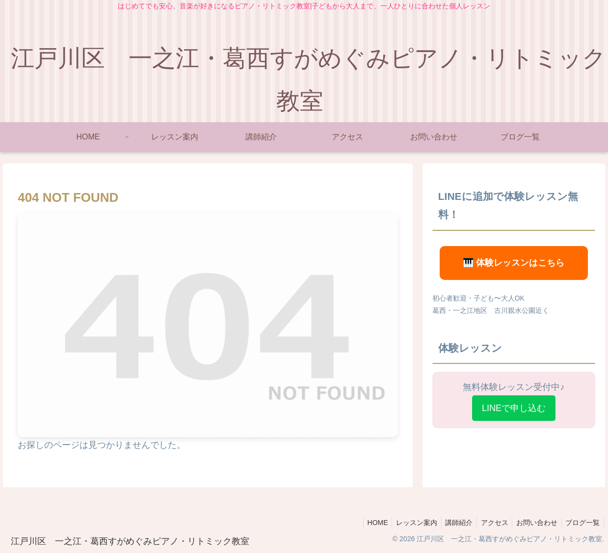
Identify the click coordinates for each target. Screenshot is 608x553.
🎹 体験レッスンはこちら (513, 263)
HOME (365, 522)
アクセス (488, 522)
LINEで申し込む (514, 408)
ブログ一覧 (581, 522)
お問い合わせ (533, 522)
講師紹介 (451, 522)
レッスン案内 (406, 522)
